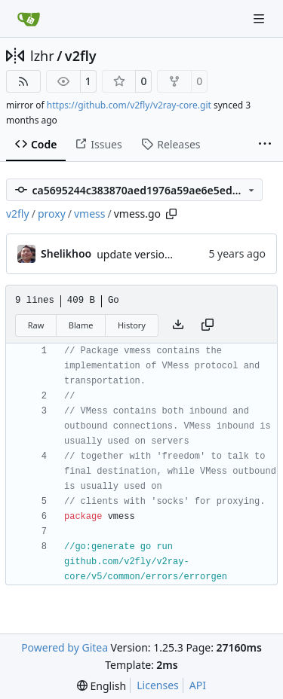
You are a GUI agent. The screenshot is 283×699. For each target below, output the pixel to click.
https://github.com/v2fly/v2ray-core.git (129, 105)
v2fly (81, 55)
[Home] (29, 18)
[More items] (265, 144)
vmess (90, 213)
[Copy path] (171, 214)
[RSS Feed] (23, 81)
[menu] (101, 686)
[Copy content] (207, 325)
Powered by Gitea (64, 647)
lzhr (42, 55)
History (132, 325)
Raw (36, 325)
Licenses (158, 685)
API (197, 685)
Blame (81, 325)
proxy (52, 213)
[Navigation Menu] (260, 18)
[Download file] (178, 325)
